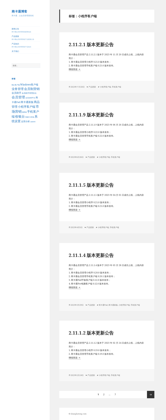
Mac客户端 (16, 85)
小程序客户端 (26, 106)
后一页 (150, 394)
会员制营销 (32, 89)
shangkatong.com (78, 414)
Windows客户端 (29, 84)
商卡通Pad (103, 305)
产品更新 (26, 37)
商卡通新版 (27, 102)
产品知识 (26, 45)
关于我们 (15, 51)
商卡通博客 (19, 11)
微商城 (24, 112)
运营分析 (25, 121)
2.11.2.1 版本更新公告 (91, 44)
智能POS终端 (29, 117)
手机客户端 (116, 87)
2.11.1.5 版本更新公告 (91, 185)
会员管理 (18, 97)
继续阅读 (75, 69)
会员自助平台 (30, 98)
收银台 (20, 116)
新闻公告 (26, 30)
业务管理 (18, 89)
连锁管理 (32, 122)
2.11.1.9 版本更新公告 (91, 115)
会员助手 (16, 92)
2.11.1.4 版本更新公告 (91, 255)
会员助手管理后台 (29, 93)
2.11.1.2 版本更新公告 (91, 333)
